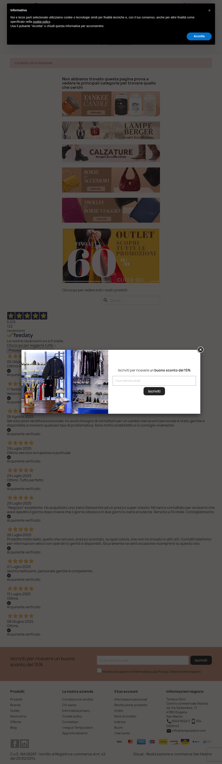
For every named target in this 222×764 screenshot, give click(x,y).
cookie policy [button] (41, 21)
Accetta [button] (199, 36)
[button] (209, 10)
